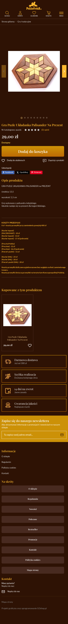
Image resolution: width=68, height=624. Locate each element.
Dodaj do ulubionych (16, 160)
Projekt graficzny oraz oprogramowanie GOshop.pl (24, 609)
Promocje (32, 539)
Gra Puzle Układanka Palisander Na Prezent (17, 338)
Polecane (33, 519)
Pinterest (37, 172)
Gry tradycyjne (24, 22)
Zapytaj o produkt (56, 160)
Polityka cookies (9, 468)
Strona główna (8, 22)
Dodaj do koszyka (33, 151)
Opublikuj (24, 172)
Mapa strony (33, 570)
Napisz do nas (14, 592)
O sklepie (6, 457)
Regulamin (6, 462)
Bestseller (33, 529)
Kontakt (5, 473)
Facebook (9, 172)
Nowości (33, 509)
